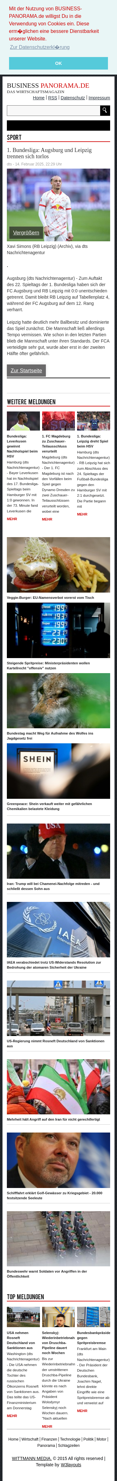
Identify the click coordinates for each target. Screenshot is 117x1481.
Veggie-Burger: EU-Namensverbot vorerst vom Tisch (50, 597)
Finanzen (49, 1439)
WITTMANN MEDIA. (32, 1458)
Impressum (99, 97)
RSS (52, 97)
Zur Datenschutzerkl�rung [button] (40, 47)
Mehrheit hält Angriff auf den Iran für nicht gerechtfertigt (53, 1119)
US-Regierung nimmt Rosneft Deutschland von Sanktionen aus (56, 1043)
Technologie (70, 1439)
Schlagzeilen (69, 1445)
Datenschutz (73, 97)
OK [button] (58, 63)
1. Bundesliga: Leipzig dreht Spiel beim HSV (92, 441)
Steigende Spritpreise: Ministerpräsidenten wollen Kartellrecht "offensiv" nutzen (48, 665)
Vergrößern (26, 232)
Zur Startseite (26, 370)
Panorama (46, 1445)
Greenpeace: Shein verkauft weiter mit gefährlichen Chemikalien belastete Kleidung (49, 806)
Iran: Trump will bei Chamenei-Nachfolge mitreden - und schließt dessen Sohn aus (53, 886)
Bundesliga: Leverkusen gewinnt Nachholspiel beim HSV (22, 446)
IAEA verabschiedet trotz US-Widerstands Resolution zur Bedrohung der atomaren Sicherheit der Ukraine (54, 964)
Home (39, 97)
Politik (88, 1439)
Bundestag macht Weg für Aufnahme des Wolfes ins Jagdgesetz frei (50, 735)
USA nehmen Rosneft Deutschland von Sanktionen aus (21, 1340)
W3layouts (71, 1464)
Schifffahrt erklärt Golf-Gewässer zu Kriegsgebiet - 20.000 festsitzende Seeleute (54, 1195)
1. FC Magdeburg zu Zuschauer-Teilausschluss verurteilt (56, 443)
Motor (101, 1439)
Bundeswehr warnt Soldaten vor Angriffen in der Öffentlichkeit (47, 1273)
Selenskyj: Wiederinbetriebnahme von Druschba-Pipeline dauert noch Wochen (58, 1342)
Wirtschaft (30, 1439)
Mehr (12, 519)
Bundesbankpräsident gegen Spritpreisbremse (93, 1337)
